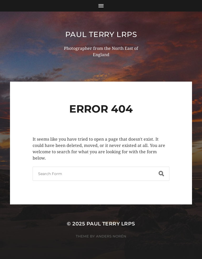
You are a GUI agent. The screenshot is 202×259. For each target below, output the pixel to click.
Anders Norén (111, 236)
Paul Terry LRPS (101, 34)
